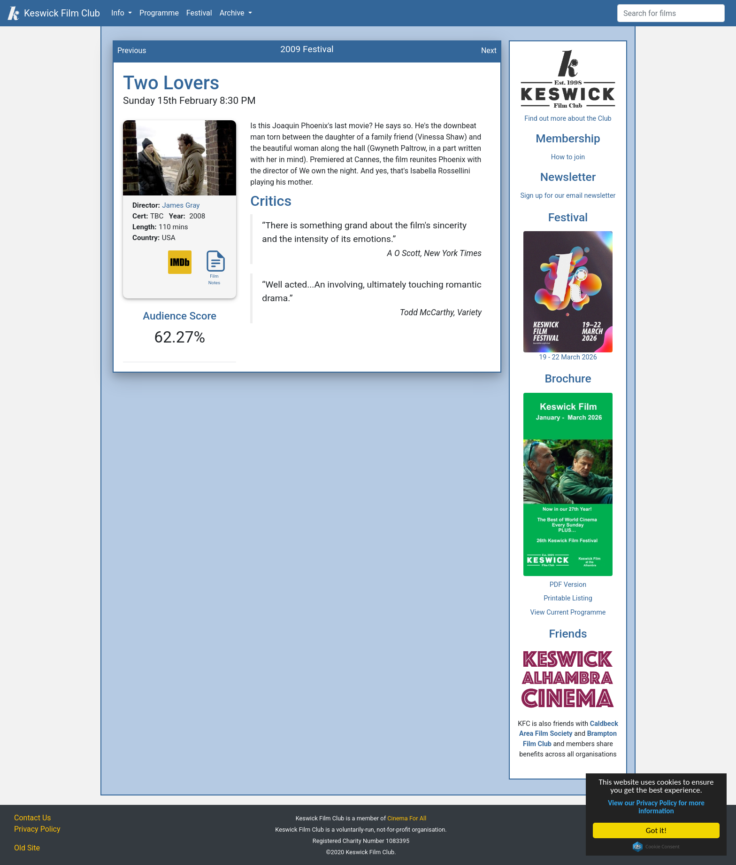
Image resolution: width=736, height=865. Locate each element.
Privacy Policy (37, 829)
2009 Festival (307, 49)
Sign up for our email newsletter (568, 196)
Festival (199, 12)
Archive (233, 12)
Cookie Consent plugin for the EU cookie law (656, 847)
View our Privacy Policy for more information (656, 807)
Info (118, 12)
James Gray (180, 205)
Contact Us (32, 817)
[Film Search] (671, 13)
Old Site (27, 847)
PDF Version (568, 585)
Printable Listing (568, 598)
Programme (159, 12)
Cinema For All (406, 818)
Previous (131, 50)
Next (489, 50)
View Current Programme (568, 612)
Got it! (656, 830)
